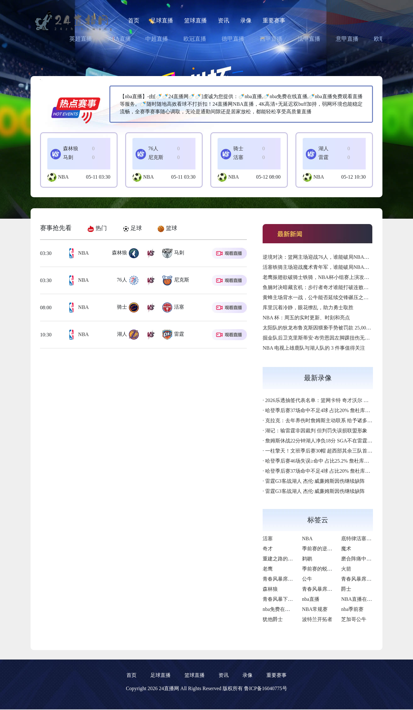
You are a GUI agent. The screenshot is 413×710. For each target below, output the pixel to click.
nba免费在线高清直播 (286, 609)
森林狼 (270, 589)
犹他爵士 (273, 619)
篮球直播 (195, 20)
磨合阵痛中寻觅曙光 (364, 558)
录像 (246, 20)
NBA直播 (119, 39)
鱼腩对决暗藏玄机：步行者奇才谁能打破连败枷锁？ (321, 287)
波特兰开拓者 (317, 619)
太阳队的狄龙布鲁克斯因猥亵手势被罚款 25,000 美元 (321, 327)
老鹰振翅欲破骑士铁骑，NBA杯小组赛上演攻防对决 (321, 277)
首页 (133, 20)
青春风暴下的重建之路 (288, 599)
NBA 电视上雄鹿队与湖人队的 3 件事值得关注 (314, 348)
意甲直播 (347, 39)
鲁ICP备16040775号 (265, 688)
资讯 (223, 20)
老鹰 (268, 568)
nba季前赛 (352, 609)
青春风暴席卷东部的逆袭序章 (374, 579)
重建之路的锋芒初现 (285, 558)
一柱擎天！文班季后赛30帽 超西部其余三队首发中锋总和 (329, 450)
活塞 (268, 538)
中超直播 (156, 39)
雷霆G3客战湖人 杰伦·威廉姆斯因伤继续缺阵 (315, 481)
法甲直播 (309, 39)
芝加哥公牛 (353, 619)
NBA (63, 177)
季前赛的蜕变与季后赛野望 (332, 568)
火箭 (346, 568)
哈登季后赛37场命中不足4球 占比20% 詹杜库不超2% (323, 410)
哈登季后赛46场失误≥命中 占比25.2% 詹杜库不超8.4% (325, 461)
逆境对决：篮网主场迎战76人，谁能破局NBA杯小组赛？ (326, 257)
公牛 (307, 579)
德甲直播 (233, 39)
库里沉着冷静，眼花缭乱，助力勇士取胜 (308, 307)
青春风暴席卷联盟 (283, 579)
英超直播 (80, 39)
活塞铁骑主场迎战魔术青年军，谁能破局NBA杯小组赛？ (326, 267)
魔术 (346, 548)
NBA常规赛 (315, 609)
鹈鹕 (307, 558)
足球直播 (161, 20)
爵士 (346, 589)
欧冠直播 (194, 39)
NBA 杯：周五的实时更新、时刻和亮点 (306, 317)
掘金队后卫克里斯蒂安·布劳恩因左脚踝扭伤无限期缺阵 (324, 337)
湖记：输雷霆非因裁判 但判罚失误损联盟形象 (316, 430)
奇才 (268, 548)
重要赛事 (274, 20)
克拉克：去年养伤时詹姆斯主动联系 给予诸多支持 (321, 420)
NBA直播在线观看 (361, 599)
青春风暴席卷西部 (322, 589)
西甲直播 (271, 39)
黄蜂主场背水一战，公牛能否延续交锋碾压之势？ (318, 297)
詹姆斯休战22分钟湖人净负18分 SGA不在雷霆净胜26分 (326, 440)
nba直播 (310, 599)
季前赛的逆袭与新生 (324, 548)
